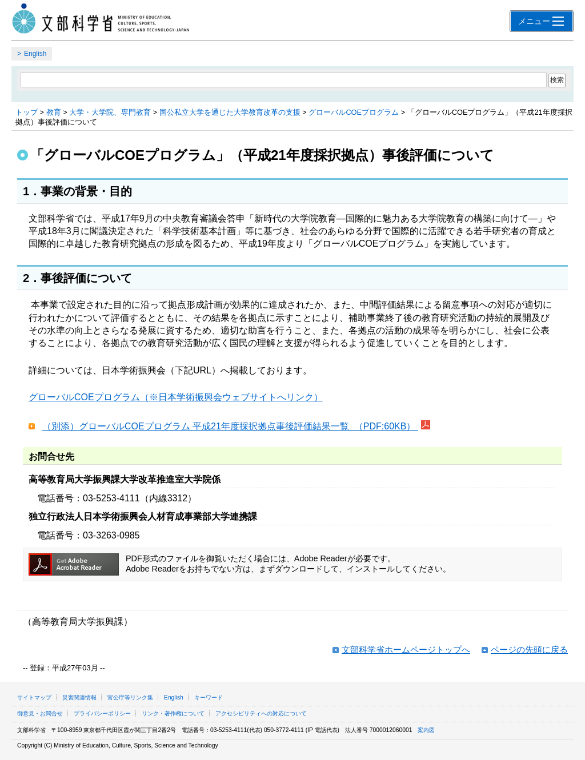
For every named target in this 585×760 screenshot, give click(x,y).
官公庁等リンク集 (130, 697)
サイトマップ (34, 697)
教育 (53, 112)
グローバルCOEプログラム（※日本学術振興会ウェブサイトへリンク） (176, 397)
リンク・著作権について (173, 713)
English (35, 54)
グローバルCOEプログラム (353, 112)
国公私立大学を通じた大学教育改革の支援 (229, 112)
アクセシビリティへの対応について (261, 713)
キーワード (208, 697)
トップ (26, 112)
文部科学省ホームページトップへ (406, 649)
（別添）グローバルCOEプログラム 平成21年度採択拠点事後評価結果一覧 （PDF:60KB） (230, 426)
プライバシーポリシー (102, 713)
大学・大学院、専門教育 (110, 112)
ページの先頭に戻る (529, 649)
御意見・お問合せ (40, 713)
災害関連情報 (79, 697)
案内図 (426, 730)
